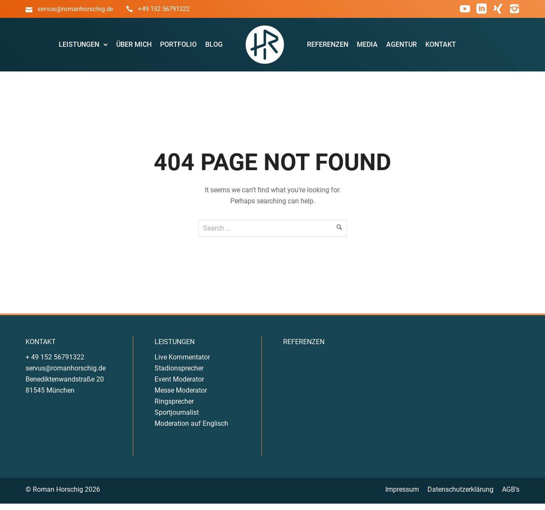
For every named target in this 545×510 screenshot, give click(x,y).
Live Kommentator (182, 363)
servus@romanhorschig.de (75, 9)
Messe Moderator (181, 396)
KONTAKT (41, 348)
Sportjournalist (177, 418)
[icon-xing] (498, 9)
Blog (215, 47)
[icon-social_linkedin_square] (481, 9)
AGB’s (510, 496)
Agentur (401, 47)
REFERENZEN (303, 348)
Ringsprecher (174, 407)
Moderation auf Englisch (191, 429)
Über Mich (135, 47)
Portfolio (179, 47)
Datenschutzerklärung (460, 496)
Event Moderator (179, 385)
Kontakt (440, 47)
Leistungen (80, 47)
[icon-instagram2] (514, 9)
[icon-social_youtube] (465, 9)
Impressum (402, 496)
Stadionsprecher (179, 374)
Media (366, 47)
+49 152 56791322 (163, 9)
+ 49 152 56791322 (55, 363)
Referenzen (327, 47)
